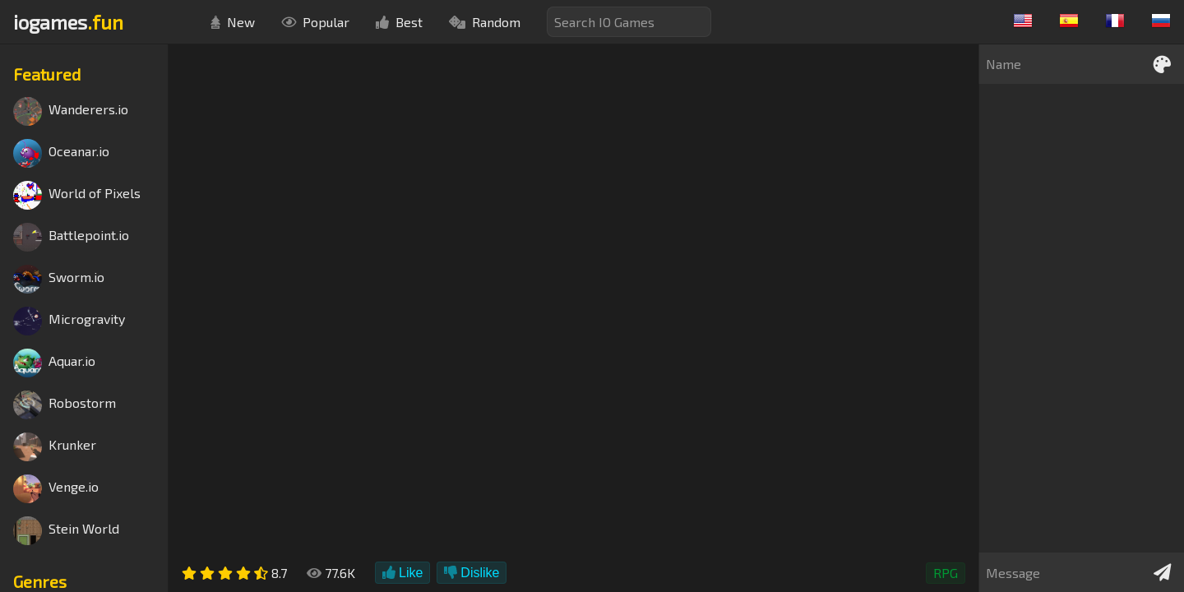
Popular (315, 22)
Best (399, 22)
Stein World (66, 530)
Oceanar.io (61, 153)
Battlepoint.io (71, 237)
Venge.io (56, 488)
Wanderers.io (70, 111)
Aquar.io (54, 363)
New (232, 22)
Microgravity (69, 321)
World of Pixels (77, 195)
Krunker (54, 446)
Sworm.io (58, 279)
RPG (945, 572)
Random (484, 22)
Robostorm (64, 405)
